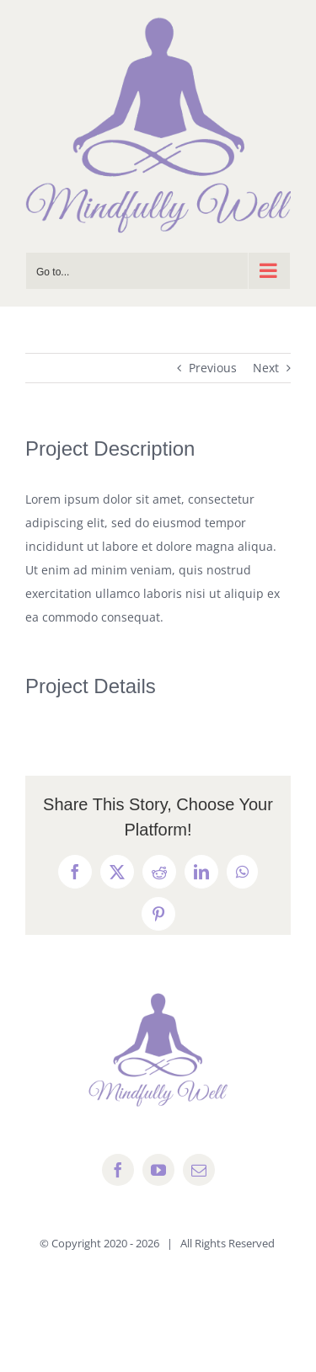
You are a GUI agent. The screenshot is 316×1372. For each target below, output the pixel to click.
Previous (213, 368)
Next (266, 368)
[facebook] (118, 1170)
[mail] (199, 1170)
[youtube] (158, 1170)
